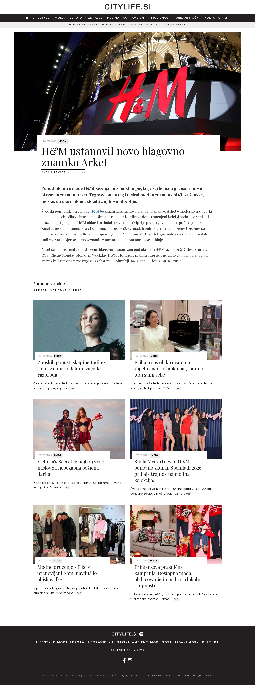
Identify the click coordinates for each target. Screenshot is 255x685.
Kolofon (136, 675)
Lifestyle (41, 17)
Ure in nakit (175, 24)
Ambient (139, 17)
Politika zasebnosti (157, 675)
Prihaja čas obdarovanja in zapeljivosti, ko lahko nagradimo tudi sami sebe (168, 368)
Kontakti (118, 650)
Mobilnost (161, 17)
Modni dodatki (145, 24)
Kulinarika (117, 17)
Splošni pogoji (118, 675)
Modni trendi (114, 24)
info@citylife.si (202, 675)
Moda (60, 17)
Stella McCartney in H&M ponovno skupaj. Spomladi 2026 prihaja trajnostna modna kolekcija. (167, 470)
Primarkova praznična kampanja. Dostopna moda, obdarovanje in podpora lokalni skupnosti (168, 576)
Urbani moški (188, 17)
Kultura (212, 17)
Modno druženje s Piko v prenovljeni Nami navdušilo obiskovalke (67, 573)
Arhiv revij (135, 650)
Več (73, 388)
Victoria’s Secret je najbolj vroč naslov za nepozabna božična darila (70, 467)
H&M (94, 211)
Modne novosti (83, 24)
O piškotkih (181, 675)
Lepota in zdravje (85, 17)
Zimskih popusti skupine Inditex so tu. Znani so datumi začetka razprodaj (71, 368)
